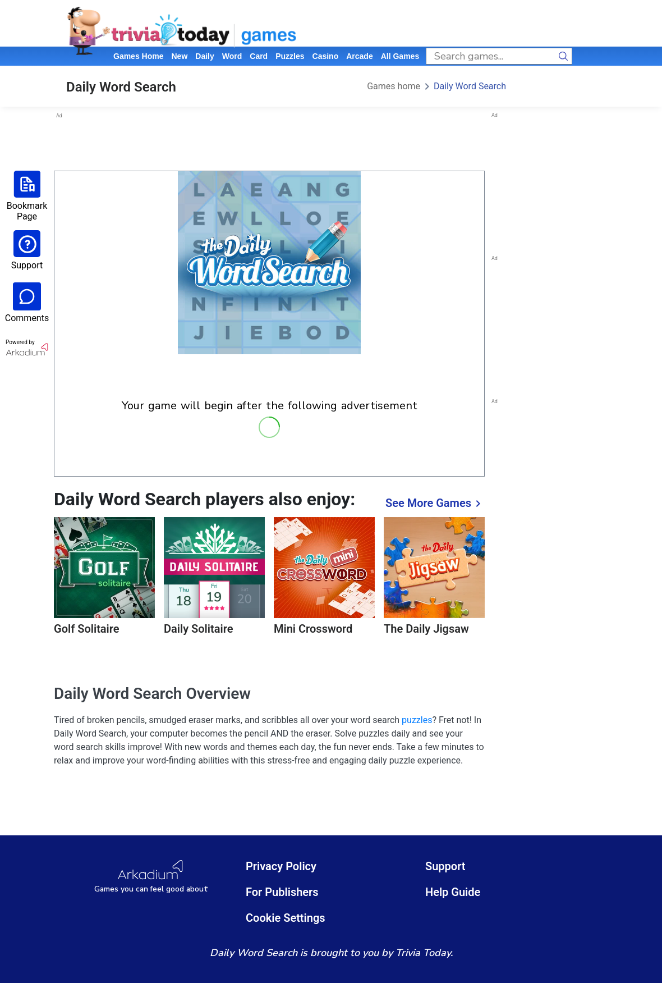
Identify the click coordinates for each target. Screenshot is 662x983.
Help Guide (452, 892)
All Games (400, 56)
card (259, 56)
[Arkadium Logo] (151, 876)
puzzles (289, 56)
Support (445, 866)
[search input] (490, 56)
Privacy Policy (281, 866)
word (232, 56)
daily (204, 56)
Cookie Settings (285, 918)
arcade (359, 56)
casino (325, 56)
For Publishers (282, 892)
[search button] (563, 56)
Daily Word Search (470, 86)
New (179, 56)
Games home (138, 56)
